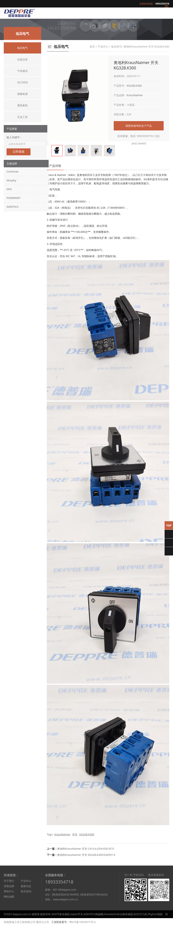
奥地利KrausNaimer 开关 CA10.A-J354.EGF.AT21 (85, 848)
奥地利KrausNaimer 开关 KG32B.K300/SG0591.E (86, 855)
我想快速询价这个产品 (138, 125)
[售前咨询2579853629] (94, 894)
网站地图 (9, 896)
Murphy (11, 180)
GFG (9, 189)
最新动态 (26, 886)
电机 (82, 207)
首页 (92, 46)
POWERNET (14, 198)
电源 (163, 179)
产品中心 (103, 46)
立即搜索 (19, 151)
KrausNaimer (135, 95)
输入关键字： (14, 137)
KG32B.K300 (134, 85)
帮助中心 (9, 891)
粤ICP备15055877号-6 (82, 922)
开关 (74, 834)
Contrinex (13, 171)
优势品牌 (9, 886)
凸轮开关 (140, 175)
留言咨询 (26, 891)
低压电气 (116, 46)
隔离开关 (153, 175)
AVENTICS (13, 206)
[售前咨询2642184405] (65, 894)
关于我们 (9, 881)
